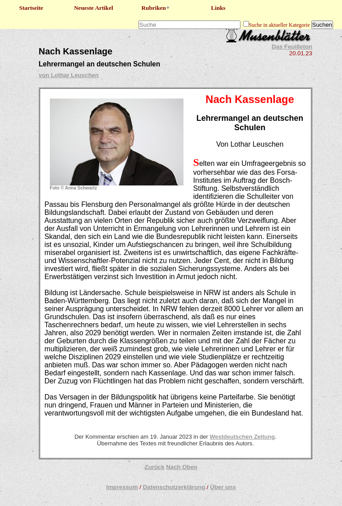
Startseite (31, 7)
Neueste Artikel (93, 7)
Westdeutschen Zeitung (242, 436)
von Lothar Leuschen (69, 75)
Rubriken (156, 7)
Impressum (122, 487)
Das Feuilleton (292, 46)
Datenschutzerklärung (174, 487)
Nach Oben (181, 467)
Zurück (154, 467)
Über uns (223, 487)
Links (218, 7)
